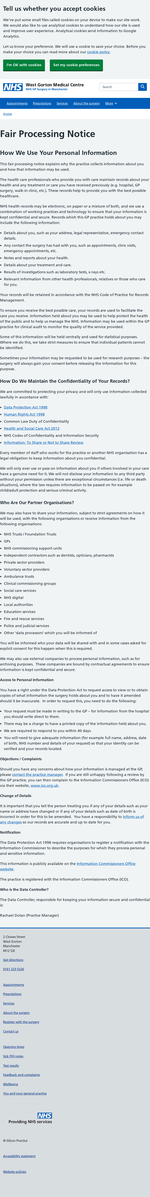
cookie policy (98, 52)
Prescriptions (42, 103)
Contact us (10, 1031)
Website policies (14, 1172)
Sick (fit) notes (13, 1056)
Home (7, 114)
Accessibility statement (19, 1156)
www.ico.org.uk (44, 785)
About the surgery (86, 103)
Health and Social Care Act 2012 (32, 428)
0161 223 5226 (13, 969)
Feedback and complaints (21, 1075)
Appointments (17, 103)
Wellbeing (10, 1084)
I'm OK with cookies (24, 65)
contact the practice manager (37, 774)
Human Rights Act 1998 (24, 414)
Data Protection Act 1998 (25, 407)
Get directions (13, 960)
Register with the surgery (21, 1022)
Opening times (13, 1047)
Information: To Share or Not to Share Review (43, 442)
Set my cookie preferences (76, 65)
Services (62, 103)
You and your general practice (25, 1093)
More (111, 103)
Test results (11, 1066)
